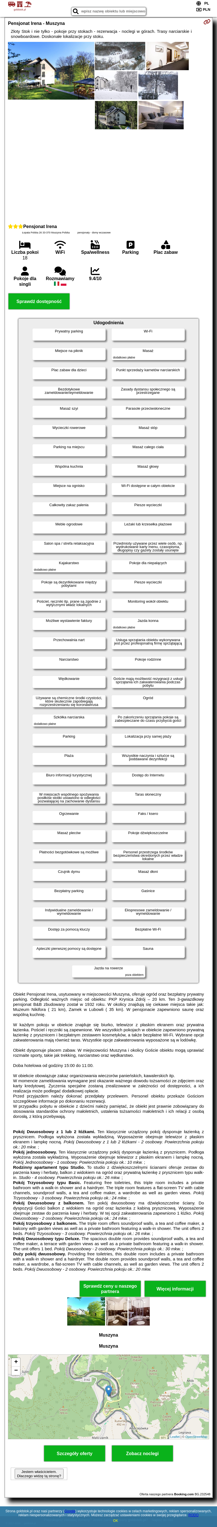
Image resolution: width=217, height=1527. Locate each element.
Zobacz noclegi (142, 1453)
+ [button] (16, 1362)
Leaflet (175, 1436)
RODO (193, 1515)
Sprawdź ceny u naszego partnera (110, 1289)
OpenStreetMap (196, 1436)
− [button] (16, 1371)
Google (69, 1511)
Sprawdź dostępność (39, 301)
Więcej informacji (175, 1289)
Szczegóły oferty (74, 1453)
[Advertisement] (108, 175)
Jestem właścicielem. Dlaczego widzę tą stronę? (39, 1474)
